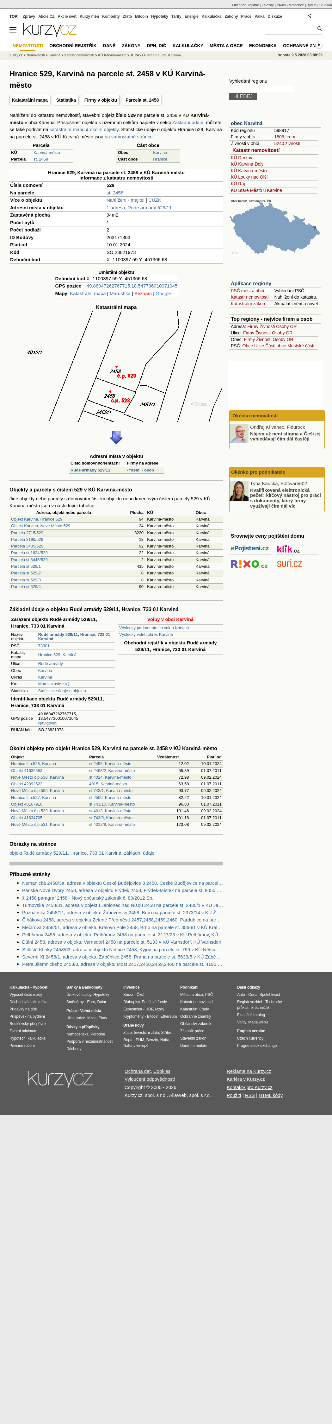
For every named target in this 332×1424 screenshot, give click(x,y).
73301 (44, 645)
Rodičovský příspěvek (27, 1024)
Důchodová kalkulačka (28, 1002)
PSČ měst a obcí (247, 290)
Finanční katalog (251, 1015)
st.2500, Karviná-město (110, 797)
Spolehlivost (270, 994)
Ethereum (168, 1016)
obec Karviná (246, 123)
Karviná (160, 152)
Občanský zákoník (195, 1024)
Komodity (111, 16)
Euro (91, 1002)
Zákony (231, 16)
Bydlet (312, 5)
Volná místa (90, 1011)
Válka (259, 16)
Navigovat (47, 723)
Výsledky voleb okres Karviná (146, 634)
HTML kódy (271, 1095)
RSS (250, 1095)
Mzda (91, 1018)
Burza (128, 994)
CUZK (154, 200)
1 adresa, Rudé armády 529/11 (139, 207)
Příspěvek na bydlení (27, 1016)
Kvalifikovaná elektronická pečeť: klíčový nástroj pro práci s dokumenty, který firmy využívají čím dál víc (285, 497)
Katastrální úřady (194, 1009)
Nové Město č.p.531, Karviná (37, 824)
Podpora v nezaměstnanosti (90, 1041)
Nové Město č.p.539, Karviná (37, 810)
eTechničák (260, 1007)
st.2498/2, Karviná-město (112, 770)
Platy (103, 1018)
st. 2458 (41, 159)
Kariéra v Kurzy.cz (246, 1079)
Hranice (160, 159)
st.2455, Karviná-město (110, 763)
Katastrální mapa (30, 100)
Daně (109, 45)
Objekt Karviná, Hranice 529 (37, 519)
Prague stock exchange (257, 1045)
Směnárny (75, 1002)
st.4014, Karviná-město (110, 777)
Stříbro (166, 1032)
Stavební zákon (193, 1038)
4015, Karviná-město (108, 784)
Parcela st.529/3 (26, 580)
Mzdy (159, 1009)
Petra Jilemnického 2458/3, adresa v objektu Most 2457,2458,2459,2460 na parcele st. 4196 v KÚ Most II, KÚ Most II (122, 964)
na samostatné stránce (129, 136)
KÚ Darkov (241, 157)
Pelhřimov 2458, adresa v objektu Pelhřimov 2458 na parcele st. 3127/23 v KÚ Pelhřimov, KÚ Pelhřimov (122, 934)
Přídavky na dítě (23, 1009)
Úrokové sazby (78, 994)
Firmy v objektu (100, 100)
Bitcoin (141, 16)
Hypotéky (159, 16)
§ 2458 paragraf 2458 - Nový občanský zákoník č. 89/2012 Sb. (87, 898)
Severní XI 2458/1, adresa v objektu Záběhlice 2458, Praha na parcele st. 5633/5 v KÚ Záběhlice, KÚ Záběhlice (122, 956)
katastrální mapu (67, 129)
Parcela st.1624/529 (29, 552)
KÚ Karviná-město (249, 170)
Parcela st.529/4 (26, 586)
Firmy (252, 326)
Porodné (98, 1034)
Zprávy (29, 16)
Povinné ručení (22, 1045)
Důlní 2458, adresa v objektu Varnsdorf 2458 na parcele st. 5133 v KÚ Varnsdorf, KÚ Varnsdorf (121, 942)
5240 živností (287, 143)
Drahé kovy (133, 1025)
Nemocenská (77, 1034)
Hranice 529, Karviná (57, 654)
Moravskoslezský (54, 683)
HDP (149, 1009)
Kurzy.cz (15, 55)
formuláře (199, 1045)
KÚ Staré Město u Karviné (256, 190)
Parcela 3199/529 (27, 539)
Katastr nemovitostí (256, 150)
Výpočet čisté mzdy (25, 994)
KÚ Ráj (238, 183)
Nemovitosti (36, 55)
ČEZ (140, 994)
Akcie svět (67, 16)
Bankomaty (92, 987)
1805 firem (284, 136)
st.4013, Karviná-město (110, 810)
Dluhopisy (131, 1002)
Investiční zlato (146, 1032)
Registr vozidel (249, 1002)
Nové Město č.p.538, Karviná (37, 777)
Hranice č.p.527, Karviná (33, 797)
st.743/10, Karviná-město (112, 804)
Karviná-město (47, 152)
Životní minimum (23, 1031)
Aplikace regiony (251, 283)
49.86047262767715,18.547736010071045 (132, 285)
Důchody (73, 1049)
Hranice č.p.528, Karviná (33, 763)
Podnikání (189, 987)
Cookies (161, 1071)
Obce (248, 345)
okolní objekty (104, 129)
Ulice (259, 345)
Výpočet (40, 987)
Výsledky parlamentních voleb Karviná (154, 627)
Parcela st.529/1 (26, 566)
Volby (241, 1022)
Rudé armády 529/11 (90, 470)
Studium (325, 5)
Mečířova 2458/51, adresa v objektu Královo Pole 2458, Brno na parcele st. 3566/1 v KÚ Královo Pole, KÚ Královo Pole (122, 927)
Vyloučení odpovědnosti (150, 1079)
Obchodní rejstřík (245, 5)
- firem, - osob (140, 470)
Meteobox (296, 5)
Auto (241, 994)
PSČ (209, 994)
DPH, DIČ (156, 45)
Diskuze (275, 16)
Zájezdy (267, 5)
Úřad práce (75, 1018)
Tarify (176, 16)
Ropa (127, 1040)
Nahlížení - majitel (125, 200)
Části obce (275, 345)
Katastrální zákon (248, 303)
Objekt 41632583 (26, 770)
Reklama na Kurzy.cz (249, 1071)
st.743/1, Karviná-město (110, 790)
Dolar (101, 1002)
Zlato (127, 16)
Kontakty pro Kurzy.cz (250, 1087)
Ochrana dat (138, 1071)
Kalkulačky (188, 45)
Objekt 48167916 (26, 804)
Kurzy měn (89, 16)
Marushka (120, 293)
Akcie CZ (46, 16)
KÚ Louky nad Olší (249, 177)
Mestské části (300, 345)
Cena (252, 994)
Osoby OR (286, 326)
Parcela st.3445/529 (29, 559)
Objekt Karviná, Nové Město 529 (40, 525)
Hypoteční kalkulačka (27, 1038)
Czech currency (250, 1038)
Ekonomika (263, 45)
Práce (246, 16)
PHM (140, 1040)
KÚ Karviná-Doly (247, 164)
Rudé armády (50, 663)
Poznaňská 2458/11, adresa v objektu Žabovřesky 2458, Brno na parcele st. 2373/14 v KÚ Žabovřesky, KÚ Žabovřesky (122, 912)
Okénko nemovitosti (254, 415)
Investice (131, 987)
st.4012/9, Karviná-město (112, 824)
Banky (72, 987)
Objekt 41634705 (26, 817)
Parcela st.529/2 (26, 573)
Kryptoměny (133, 1016)
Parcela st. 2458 (142, 100)
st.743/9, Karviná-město (110, 817)
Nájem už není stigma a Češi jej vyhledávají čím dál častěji (285, 436)
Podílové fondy (154, 1002)
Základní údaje (187, 122)
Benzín (152, 1040)
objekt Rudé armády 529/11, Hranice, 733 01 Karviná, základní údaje (82, 853)
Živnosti (267, 326)
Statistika (66, 100)
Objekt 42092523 (26, 784)
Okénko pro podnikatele (258, 472)
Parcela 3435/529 (27, 546)
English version (251, 1031)
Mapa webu (258, 1022)
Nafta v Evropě (135, 1045)
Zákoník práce (192, 1031)
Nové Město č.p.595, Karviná (37, 790)
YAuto (281, 5)
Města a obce (226, 45)
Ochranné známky (306, 45)
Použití (234, 1095)
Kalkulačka (212, 16)
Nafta (164, 1040)
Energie (192, 16)
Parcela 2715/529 (27, 532)
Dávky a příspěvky (83, 1027)
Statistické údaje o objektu (62, 690)
